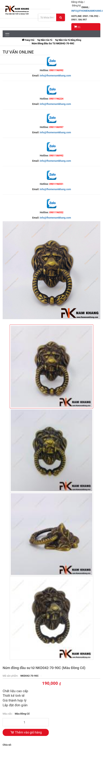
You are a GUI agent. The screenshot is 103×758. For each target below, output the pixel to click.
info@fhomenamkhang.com (55, 75)
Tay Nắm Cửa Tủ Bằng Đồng (68, 40)
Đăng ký (76, 5)
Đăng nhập (77, 2)
